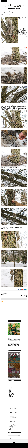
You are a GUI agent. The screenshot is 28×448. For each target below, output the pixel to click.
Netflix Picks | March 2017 (13, 425)
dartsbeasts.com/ (6, 303)
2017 (10, 392)
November (11, 394)
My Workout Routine (12, 421)
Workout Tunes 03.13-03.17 (13, 412)
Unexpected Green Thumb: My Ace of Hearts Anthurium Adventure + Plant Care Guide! (14, 354)
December (11, 393)
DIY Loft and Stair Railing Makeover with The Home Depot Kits (14, 364)
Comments (16, 14)
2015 (10, 429)
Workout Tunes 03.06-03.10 (13, 417)
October (11, 395)
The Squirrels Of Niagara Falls (13, 408)
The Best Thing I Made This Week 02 (14, 420)
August (11, 397)
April (11, 401)
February (11, 426)
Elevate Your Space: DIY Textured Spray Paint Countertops (14, 359)
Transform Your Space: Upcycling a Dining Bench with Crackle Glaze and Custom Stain (14, 375)
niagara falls (13, 14)
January (11, 427)
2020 (10, 389)
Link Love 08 (11, 409)
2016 (10, 428)
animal (10, 14)
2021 (10, 388)
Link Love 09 (11, 403)
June (10, 399)
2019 (10, 390)
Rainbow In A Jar (12, 416)
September (11, 396)
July (10, 398)
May (10, 400)
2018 (10, 391)
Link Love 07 (11, 413)
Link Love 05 (11, 422)
